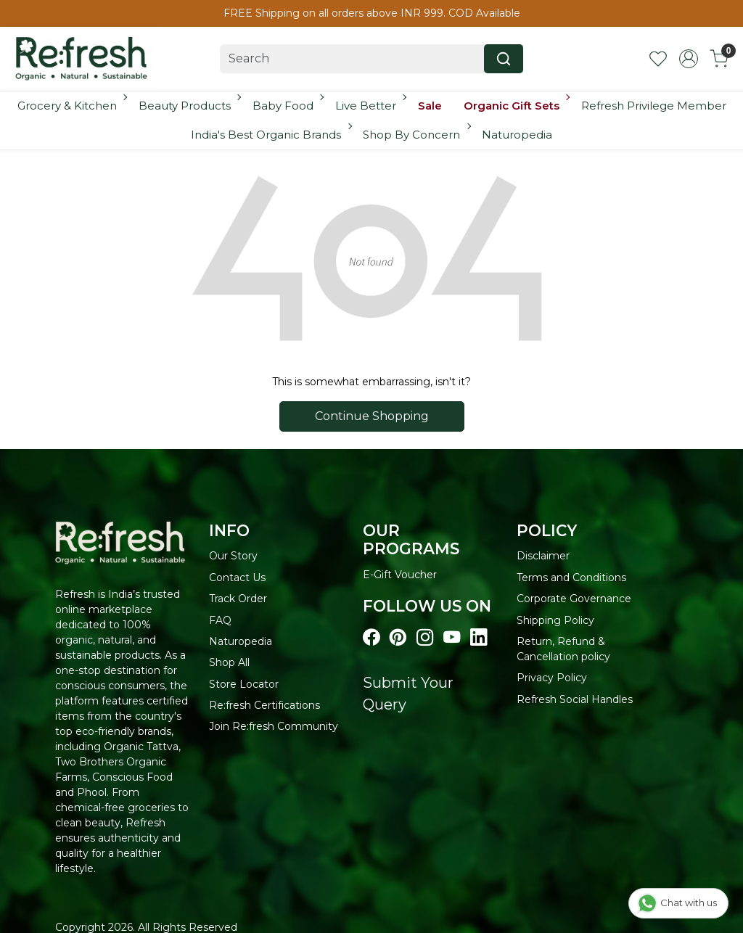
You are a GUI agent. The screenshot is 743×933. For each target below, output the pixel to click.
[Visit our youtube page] (451, 638)
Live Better (370, 105)
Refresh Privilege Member (653, 105)
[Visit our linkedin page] (478, 638)
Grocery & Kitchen (71, 105)
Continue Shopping (372, 416)
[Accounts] (688, 58)
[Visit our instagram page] (424, 638)
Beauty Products (189, 105)
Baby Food (287, 105)
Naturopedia (517, 134)
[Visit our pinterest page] (398, 638)
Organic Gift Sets (516, 105)
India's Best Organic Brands (270, 134)
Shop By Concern (416, 134)
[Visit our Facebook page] (371, 638)
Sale (430, 105)
